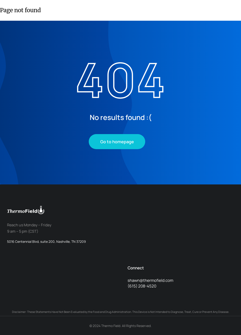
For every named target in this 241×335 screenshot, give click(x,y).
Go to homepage (117, 141)
